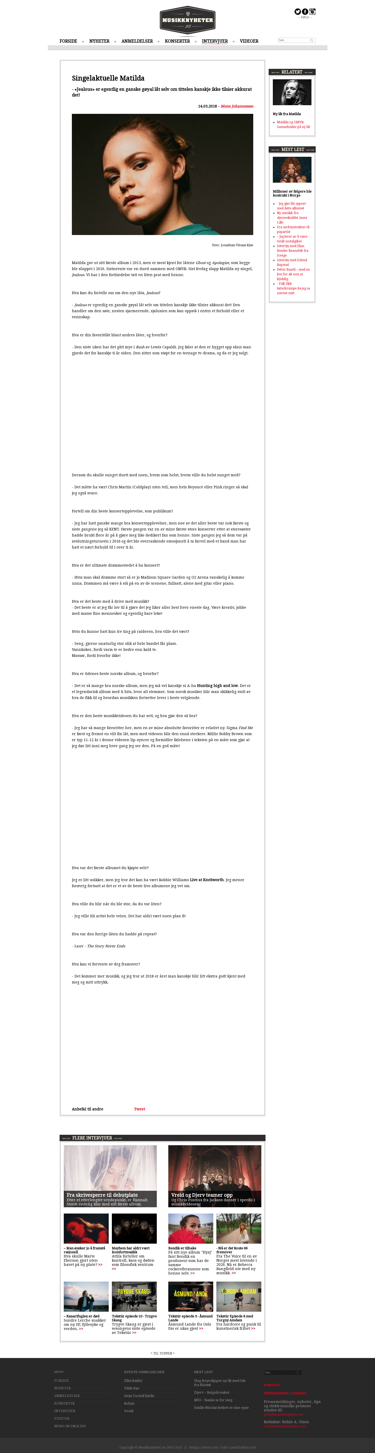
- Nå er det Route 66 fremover (231, 1250)
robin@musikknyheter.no (285, 1426)
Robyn (129, 1403)
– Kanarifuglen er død (81, 1316)
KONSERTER (177, 41)
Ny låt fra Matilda (287, 114)
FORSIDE (68, 41)
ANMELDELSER (137, 41)
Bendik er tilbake (182, 1248)
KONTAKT (272, 1385)
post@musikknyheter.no (283, 1414)
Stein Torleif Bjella (139, 1396)
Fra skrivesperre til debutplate (102, 1195)
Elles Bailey (133, 1381)
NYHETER (99, 41)
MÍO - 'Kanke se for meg (213, 1400)
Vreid (128, 1411)
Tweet (139, 1109)
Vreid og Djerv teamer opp (202, 1195)
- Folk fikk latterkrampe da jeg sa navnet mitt (293, 288)
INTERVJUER (215, 41)
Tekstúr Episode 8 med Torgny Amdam (234, 1318)
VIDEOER (249, 41)
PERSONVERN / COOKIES (285, 1393)
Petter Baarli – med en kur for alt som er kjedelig (293, 274)
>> (100, 1264)
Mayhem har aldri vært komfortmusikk (130, 1250)
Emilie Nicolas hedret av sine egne (221, 1408)
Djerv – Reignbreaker (212, 1392)
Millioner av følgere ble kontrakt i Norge (292, 193)
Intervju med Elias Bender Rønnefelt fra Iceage (292, 250)
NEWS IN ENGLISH (70, 1426)
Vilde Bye (131, 1388)
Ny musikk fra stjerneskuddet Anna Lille (292, 217)
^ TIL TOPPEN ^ (163, 1353)
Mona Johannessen (237, 106)
